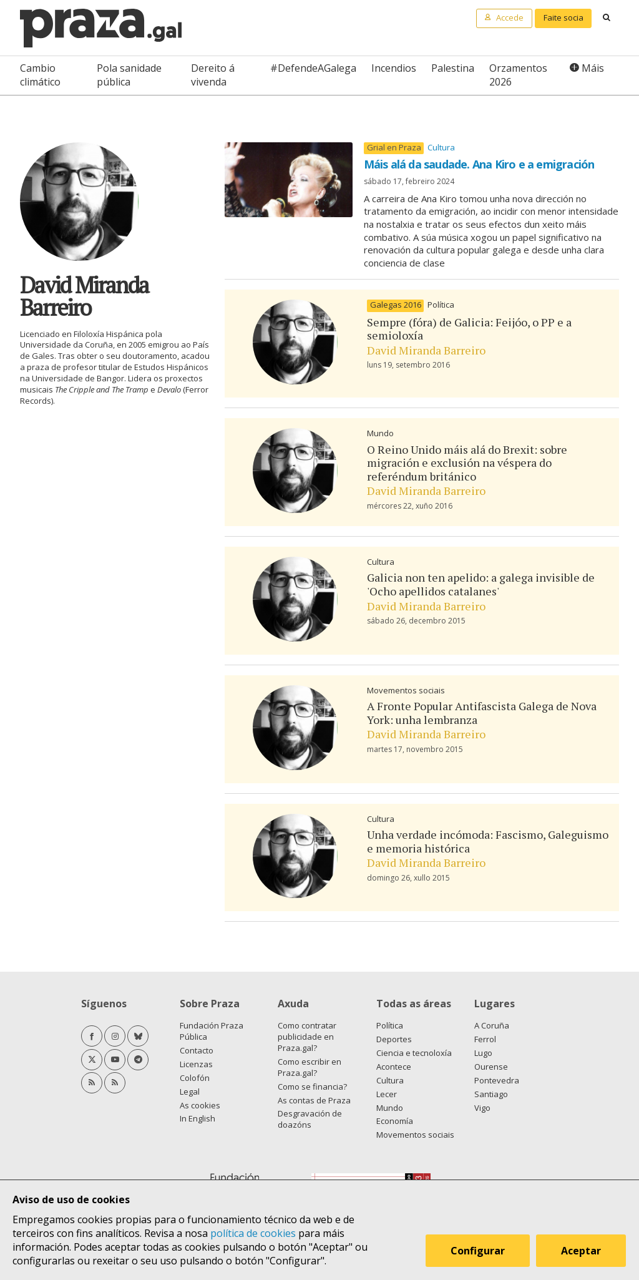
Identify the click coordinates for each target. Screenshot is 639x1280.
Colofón (195, 1077)
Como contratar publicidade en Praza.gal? (307, 1036)
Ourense (491, 1066)
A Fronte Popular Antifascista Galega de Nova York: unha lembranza (482, 712)
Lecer (386, 1094)
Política (440, 304)
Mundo (380, 433)
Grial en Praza (394, 147)
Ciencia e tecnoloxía (414, 1052)
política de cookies (253, 1233)
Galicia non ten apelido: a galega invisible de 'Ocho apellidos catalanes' (481, 584)
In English (197, 1118)
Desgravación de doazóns (310, 1119)
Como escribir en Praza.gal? (309, 1067)
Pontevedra (496, 1080)
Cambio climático (40, 75)
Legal (190, 1091)
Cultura (441, 147)
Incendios (393, 68)
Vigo (482, 1107)
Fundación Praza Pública (211, 1031)
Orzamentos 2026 (518, 75)
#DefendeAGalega (313, 68)
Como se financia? (312, 1086)
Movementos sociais (406, 690)
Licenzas (196, 1064)
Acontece (393, 1066)
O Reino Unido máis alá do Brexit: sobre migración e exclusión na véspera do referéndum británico (467, 463)
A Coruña (491, 1025)
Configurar (478, 1251)
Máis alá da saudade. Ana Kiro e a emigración (479, 164)
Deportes (394, 1039)
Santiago (491, 1094)
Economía (394, 1120)
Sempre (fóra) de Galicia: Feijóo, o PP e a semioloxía (469, 329)
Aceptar (582, 1251)
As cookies (200, 1105)
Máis (593, 68)
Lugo (483, 1052)
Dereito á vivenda (213, 75)
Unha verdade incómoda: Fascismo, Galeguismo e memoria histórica (487, 841)
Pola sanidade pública (129, 75)
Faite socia (563, 17)
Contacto (196, 1050)
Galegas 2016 (395, 305)
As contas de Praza (314, 1100)
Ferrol (485, 1039)
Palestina (452, 68)
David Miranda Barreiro (426, 350)
